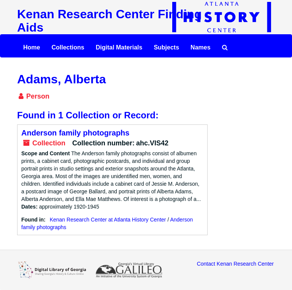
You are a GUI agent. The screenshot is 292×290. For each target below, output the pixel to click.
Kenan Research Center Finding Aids (109, 20)
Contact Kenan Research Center (235, 264)
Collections (67, 47)
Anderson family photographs (75, 133)
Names (200, 47)
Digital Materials (119, 47)
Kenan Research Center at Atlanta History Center (108, 220)
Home (31, 47)
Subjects (166, 47)
